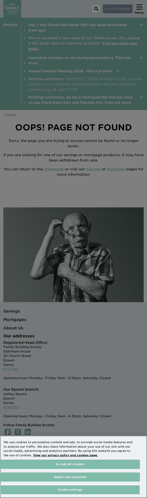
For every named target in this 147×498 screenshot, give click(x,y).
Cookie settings (70, 489)
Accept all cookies (70, 464)
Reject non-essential (70, 477)
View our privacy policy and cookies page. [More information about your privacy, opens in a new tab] (65, 455)
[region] (73, 467)
